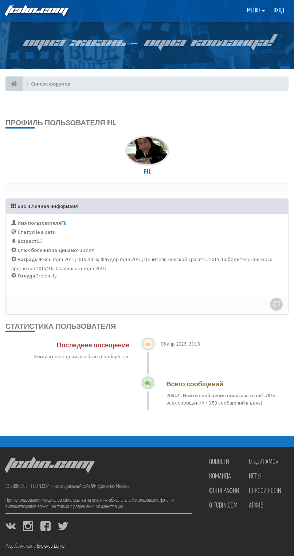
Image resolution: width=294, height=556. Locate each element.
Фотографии (224, 491)
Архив (256, 505)
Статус (25, 232)
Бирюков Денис (50, 546)
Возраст (27, 241)
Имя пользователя (39, 223)
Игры (255, 476)
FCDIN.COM (36, 11)
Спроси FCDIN (265, 491)
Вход (279, 10)
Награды (28, 259)
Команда (220, 476)
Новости (219, 462)
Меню (256, 10)
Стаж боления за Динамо (47, 250)
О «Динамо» (263, 462)
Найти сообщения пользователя (221, 395)
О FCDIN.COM (223, 505)
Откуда (26, 275)
